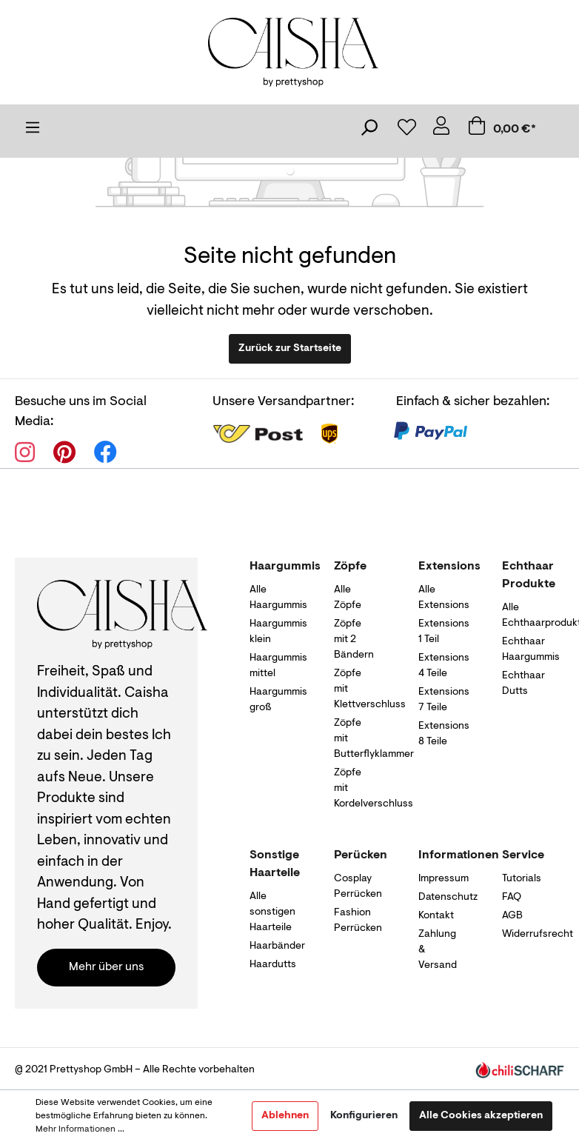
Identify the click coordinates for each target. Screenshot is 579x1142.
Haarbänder (277, 946)
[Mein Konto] (441, 129)
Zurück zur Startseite (289, 349)
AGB (512, 916)
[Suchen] (368, 131)
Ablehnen (285, 1116)
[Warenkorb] (511, 129)
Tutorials (521, 879)
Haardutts (273, 965)
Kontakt (436, 916)
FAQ (511, 897)
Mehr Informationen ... (80, 1129)
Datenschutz (448, 897)
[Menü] (32, 131)
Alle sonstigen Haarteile (272, 912)
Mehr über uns (106, 967)
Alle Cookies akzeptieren (481, 1116)
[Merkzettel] (406, 130)
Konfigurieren (364, 1116)
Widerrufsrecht (537, 934)
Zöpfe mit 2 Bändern (354, 640)
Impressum (443, 879)
